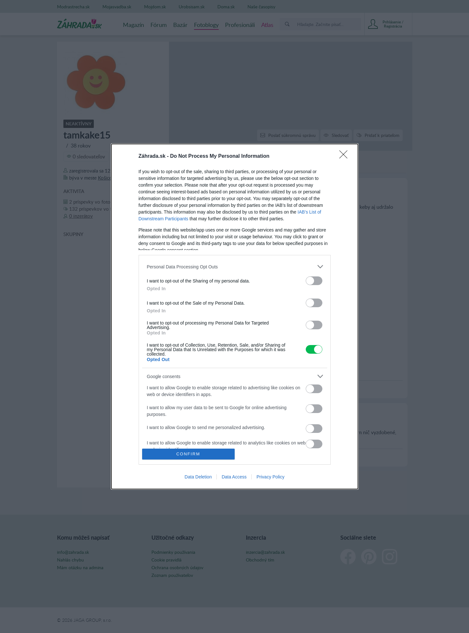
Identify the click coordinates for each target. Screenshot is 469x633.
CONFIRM (188, 454)
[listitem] (234, 266)
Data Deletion (198, 476)
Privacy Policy (270, 476)
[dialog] (234, 316)
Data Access (234, 476)
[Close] (345, 156)
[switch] (314, 280)
